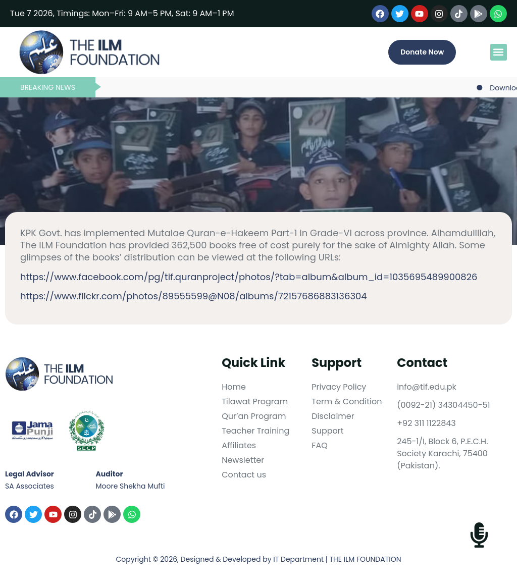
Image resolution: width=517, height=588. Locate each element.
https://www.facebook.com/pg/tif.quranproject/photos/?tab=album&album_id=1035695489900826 (248, 277)
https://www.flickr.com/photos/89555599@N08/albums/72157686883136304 (193, 296)
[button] (498, 52)
